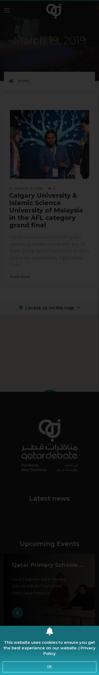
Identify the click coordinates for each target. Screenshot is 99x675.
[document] (49, 337)
